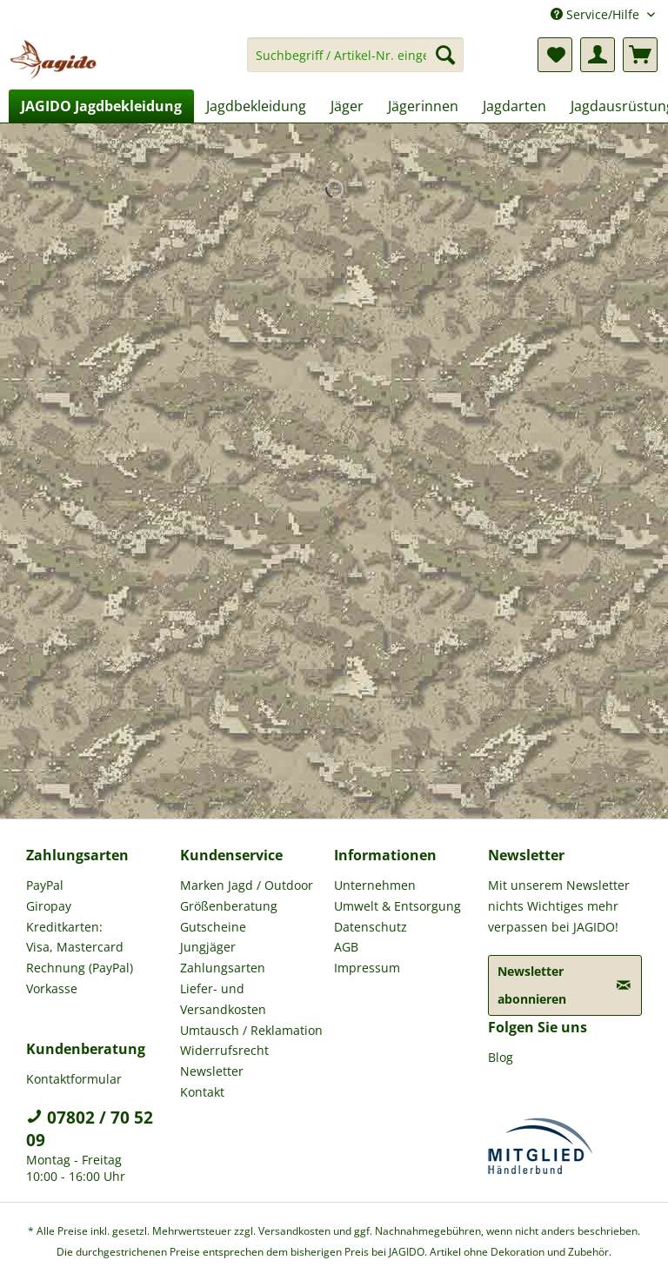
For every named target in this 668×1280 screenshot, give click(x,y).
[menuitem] (355, 63)
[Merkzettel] (555, 54)
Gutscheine (213, 927)
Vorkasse (51, 988)
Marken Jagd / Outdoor (246, 885)
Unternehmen (375, 885)
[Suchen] (445, 54)
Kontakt (202, 1092)
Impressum (367, 967)
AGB (346, 946)
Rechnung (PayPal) (79, 967)
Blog (500, 1057)
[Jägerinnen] (423, 106)
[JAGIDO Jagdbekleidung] (101, 106)
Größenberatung (228, 906)
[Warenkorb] (640, 54)
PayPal (44, 885)
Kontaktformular (74, 1079)
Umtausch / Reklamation (251, 1030)
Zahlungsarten (222, 967)
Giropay (48, 906)
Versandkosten (294, 1231)
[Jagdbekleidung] (256, 106)
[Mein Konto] (597, 54)
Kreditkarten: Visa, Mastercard (75, 937)
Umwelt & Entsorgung (397, 906)
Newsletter (212, 1071)
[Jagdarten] (514, 106)
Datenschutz (370, 927)
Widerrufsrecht (224, 1050)
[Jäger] (347, 106)
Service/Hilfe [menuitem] (597, 14)
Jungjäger (208, 946)
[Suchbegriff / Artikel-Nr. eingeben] (355, 54)
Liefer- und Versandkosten (223, 999)
